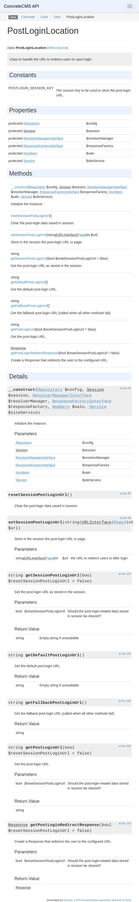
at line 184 (125, 700)
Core (44, 17)
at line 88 (125, 493)
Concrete (28, 17)
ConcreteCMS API (21, 6)
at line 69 (125, 388)
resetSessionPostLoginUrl (30, 216)
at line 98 (125, 517)
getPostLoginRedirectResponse (34, 353)
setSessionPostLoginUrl (29, 235)
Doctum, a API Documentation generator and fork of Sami (97, 900)
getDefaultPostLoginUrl (28, 282)
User (57, 17)
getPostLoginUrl (23, 329)
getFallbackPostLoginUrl (29, 306)
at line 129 (125, 573)
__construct (19, 187)
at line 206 (125, 746)
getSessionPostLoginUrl (29, 258)
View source (57, 48)
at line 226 (125, 823)
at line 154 (125, 653)
